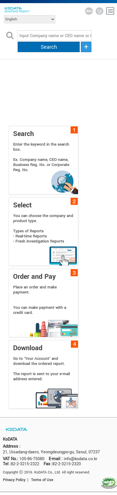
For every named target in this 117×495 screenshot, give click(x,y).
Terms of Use (42, 480)
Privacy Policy (14, 480)
